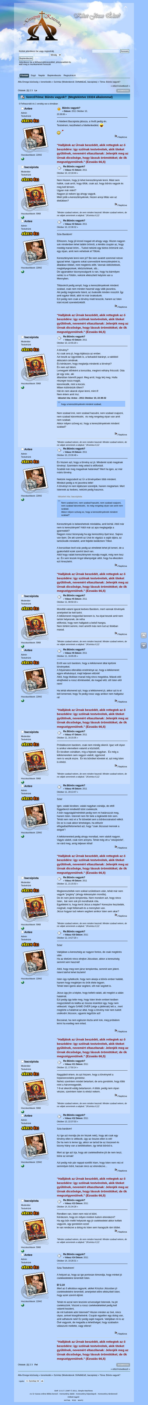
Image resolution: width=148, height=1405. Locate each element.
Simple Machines (85, 1391)
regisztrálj (49, 51)
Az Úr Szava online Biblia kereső (44, 1394)
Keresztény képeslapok (86, 1394)
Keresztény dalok (67, 1394)
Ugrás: (21, 1381)
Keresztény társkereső (107, 1394)
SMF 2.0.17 (59, 1391)
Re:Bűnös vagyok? (74, 166)
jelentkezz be (32, 51)
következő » (124, 86)
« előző (114, 86)
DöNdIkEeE (80, 82)
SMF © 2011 (71, 1391)
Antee (28, 108)
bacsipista (92, 82)
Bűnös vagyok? (71, 108)
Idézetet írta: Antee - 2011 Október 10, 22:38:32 (82, 398)
